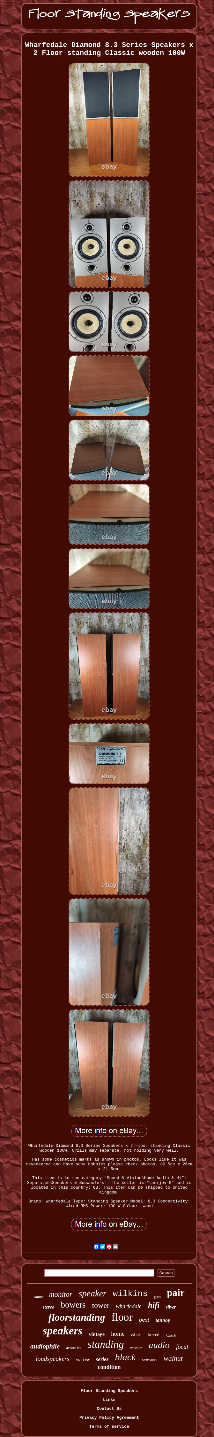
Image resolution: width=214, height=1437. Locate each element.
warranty (149, 1359)
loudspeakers (53, 1358)
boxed (153, 1334)
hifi (153, 1305)
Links (109, 1399)
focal (182, 1346)
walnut (173, 1358)
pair (176, 1292)
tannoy (163, 1320)
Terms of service (109, 1426)
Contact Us (109, 1408)
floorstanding (76, 1317)
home (117, 1333)
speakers (62, 1331)
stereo (49, 1307)
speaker (93, 1293)
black (125, 1357)
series (102, 1359)
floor (122, 1317)
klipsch (171, 1335)
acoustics (73, 1347)
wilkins (130, 1294)
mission (136, 1348)
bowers (73, 1305)
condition (109, 1367)
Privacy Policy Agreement (109, 1417)
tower (100, 1305)
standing (106, 1344)
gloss (157, 1297)
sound (38, 1297)
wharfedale (129, 1306)
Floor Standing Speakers (109, 1390)
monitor (60, 1294)
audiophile (45, 1346)
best (144, 1320)
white (136, 1334)
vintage (97, 1334)
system (83, 1360)
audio (159, 1345)
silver (171, 1307)
